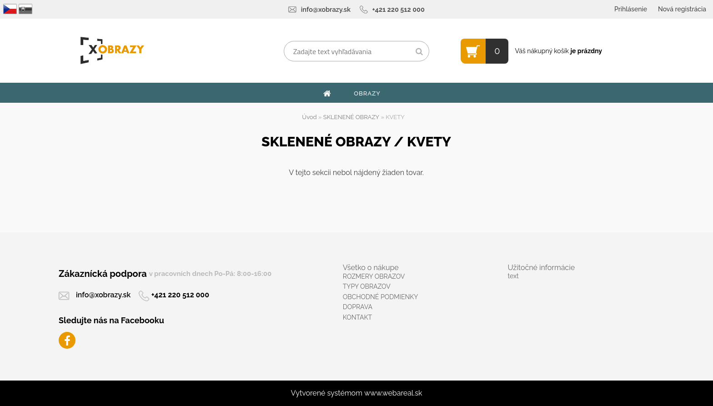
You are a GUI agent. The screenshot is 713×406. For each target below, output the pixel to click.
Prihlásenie (630, 9)
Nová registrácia (682, 9)
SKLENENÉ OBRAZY (351, 117)
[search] (419, 51)
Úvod (309, 117)
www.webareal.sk (393, 393)
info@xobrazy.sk (326, 9)
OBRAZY (367, 93)
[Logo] (112, 50)
